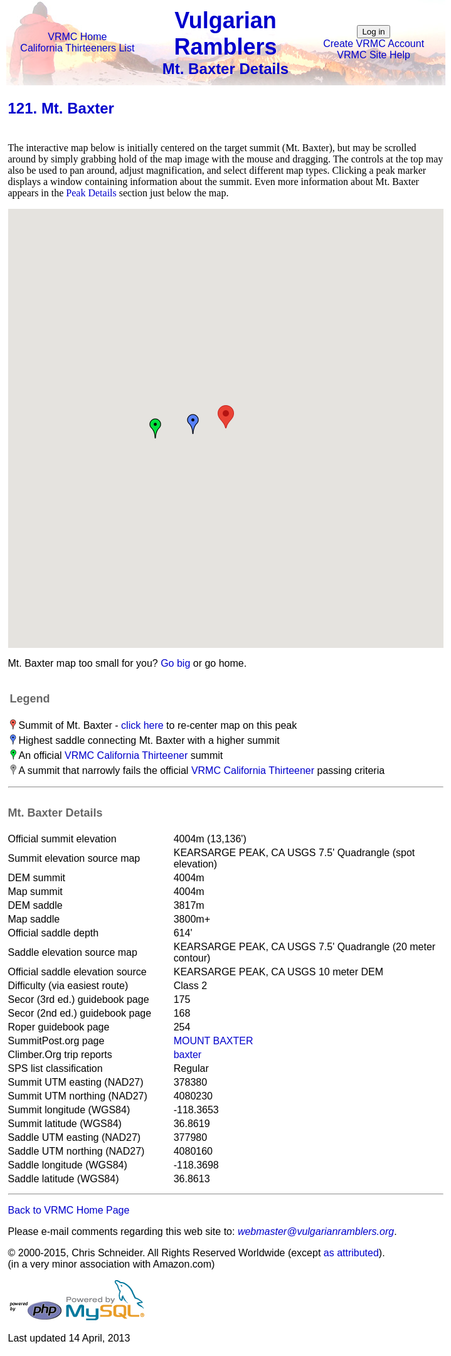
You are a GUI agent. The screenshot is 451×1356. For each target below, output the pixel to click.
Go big (175, 663)
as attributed (351, 1252)
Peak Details (91, 193)
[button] (226, 416)
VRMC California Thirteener (126, 755)
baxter (187, 1054)
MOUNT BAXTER (213, 1041)
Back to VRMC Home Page (69, 1210)
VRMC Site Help (373, 55)
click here (142, 725)
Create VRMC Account (373, 43)
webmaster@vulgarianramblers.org (316, 1231)
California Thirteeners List (77, 48)
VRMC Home (77, 36)
